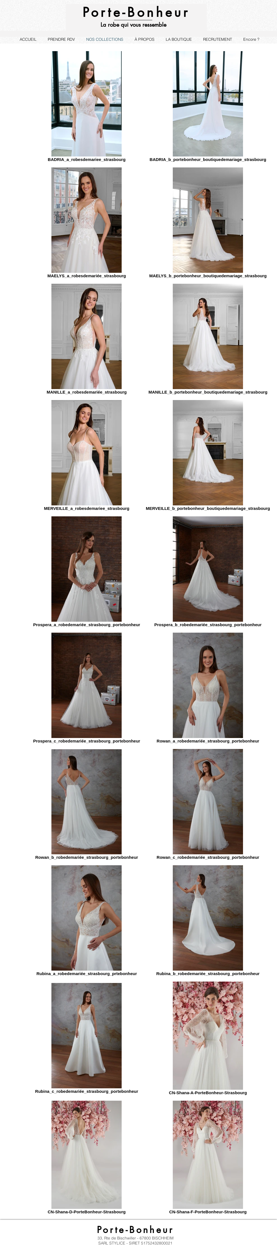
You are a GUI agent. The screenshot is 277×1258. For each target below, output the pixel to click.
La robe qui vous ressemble (133, 24)
